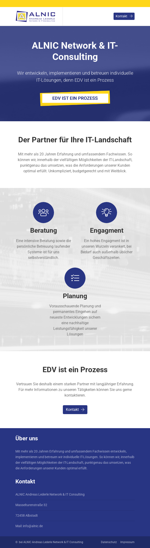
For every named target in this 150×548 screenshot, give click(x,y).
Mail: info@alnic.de (29, 526)
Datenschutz (109, 542)
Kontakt (124, 16)
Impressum (127, 542)
